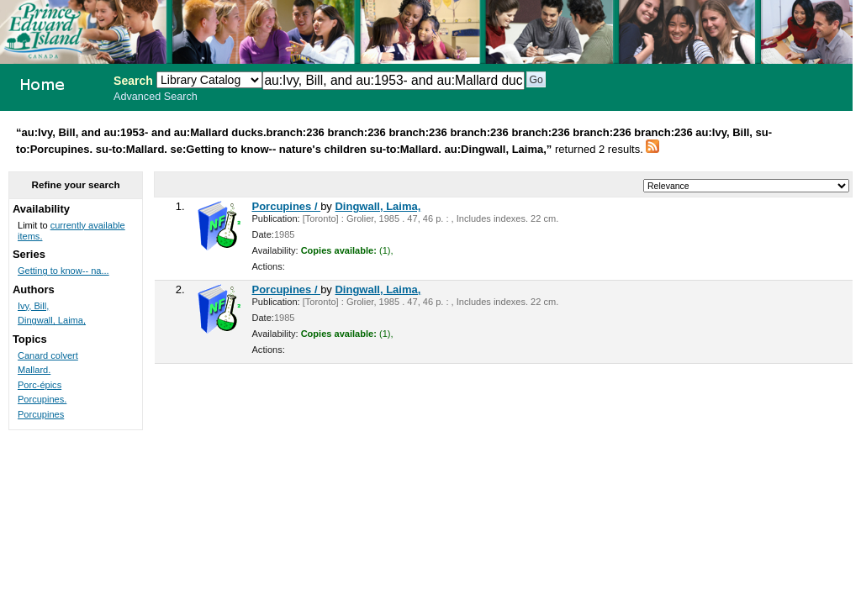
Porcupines (41, 414)
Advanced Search (156, 97)
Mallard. (34, 370)
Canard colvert (48, 355)
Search (133, 80)
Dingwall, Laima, (377, 206)
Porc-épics (39, 385)
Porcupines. (42, 399)
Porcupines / (286, 206)
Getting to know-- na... (63, 271)
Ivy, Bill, (33, 306)
